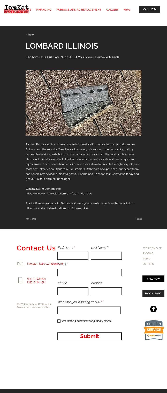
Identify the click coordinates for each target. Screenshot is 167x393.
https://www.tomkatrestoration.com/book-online (57, 208)
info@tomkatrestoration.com (45, 263)
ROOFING (147, 253)
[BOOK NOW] (153, 293)
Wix (47, 307)
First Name (65, 247)
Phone (62, 283)
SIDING (146, 258)
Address (96, 283)
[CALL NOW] (149, 9)
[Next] (133, 218)
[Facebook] (153, 309)
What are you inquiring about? (79, 302)
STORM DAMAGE (152, 248)
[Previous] (37, 218)
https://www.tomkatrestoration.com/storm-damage (59, 193)
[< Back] (37, 34)
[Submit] (89, 336)
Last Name (98, 247)
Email (62, 264)
